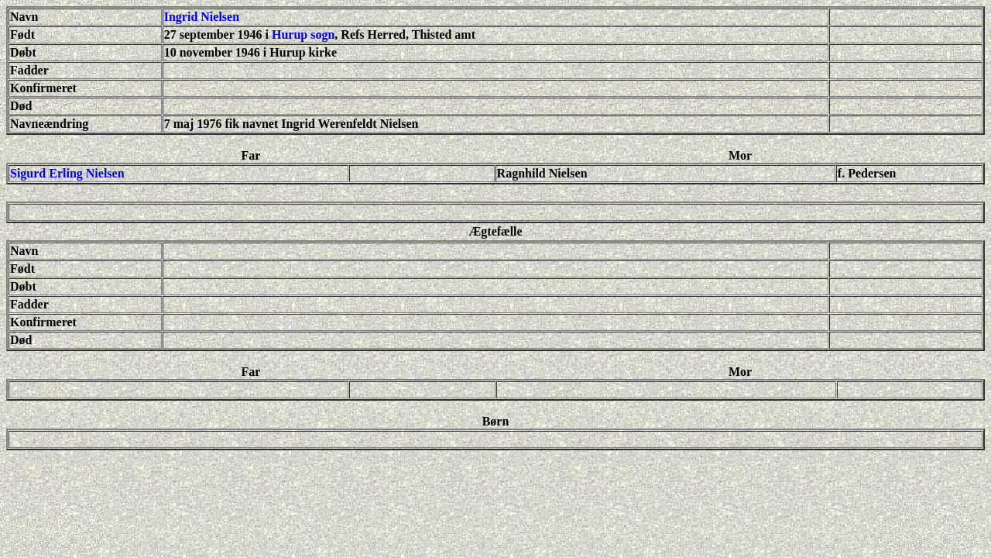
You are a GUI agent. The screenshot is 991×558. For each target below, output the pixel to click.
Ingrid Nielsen (201, 16)
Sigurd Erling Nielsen (67, 173)
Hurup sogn (303, 34)
